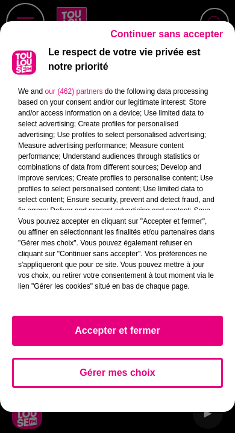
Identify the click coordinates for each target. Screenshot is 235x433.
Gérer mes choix (117, 372)
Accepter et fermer (117, 330)
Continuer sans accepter (166, 34)
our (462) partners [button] (73, 91)
